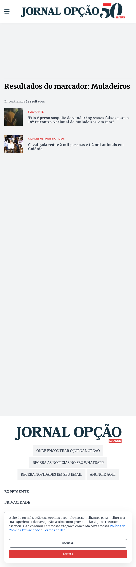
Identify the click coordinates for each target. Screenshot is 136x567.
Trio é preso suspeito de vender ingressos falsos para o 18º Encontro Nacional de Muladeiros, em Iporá (78, 120)
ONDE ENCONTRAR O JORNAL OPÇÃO (68, 451)
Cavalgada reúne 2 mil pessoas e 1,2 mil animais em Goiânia (76, 147)
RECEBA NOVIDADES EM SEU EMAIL (51, 474)
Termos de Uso (54, 530)
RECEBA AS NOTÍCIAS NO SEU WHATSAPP (68, 462)
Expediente (16, 491)
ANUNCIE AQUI (102, 474)
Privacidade (17, 502)
